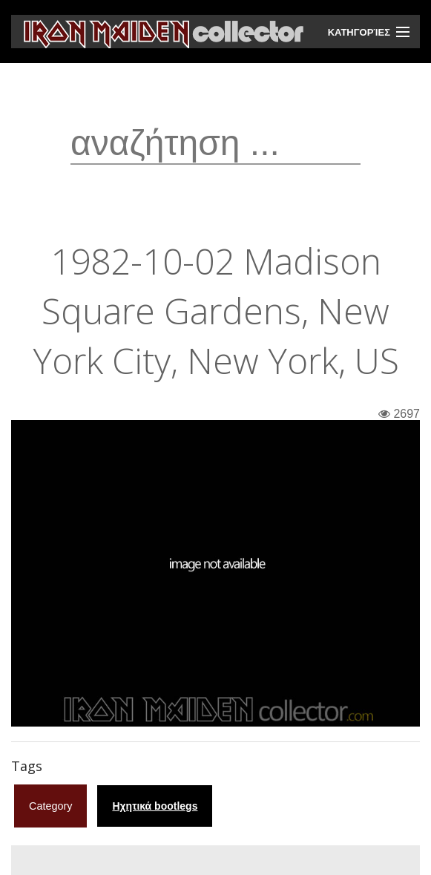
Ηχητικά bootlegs (154, 806)
